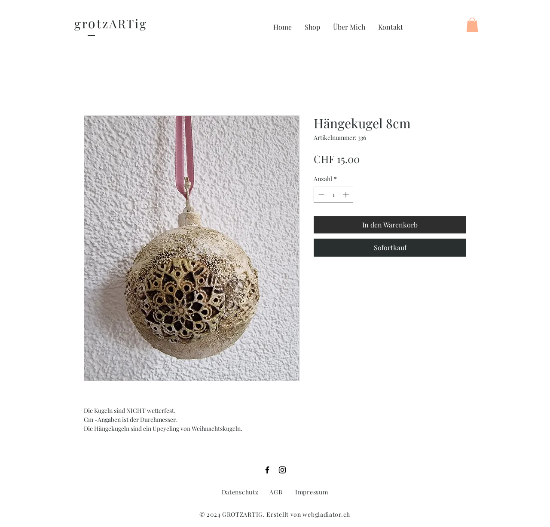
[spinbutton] (333, 194)
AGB (275, 492)
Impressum (311, 492)
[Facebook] (267, 470)
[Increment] (346, 194)
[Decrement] (320, 194)
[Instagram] (282, 470)
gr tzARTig (110, 23)
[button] (312, 27)
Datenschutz (240, 492)
